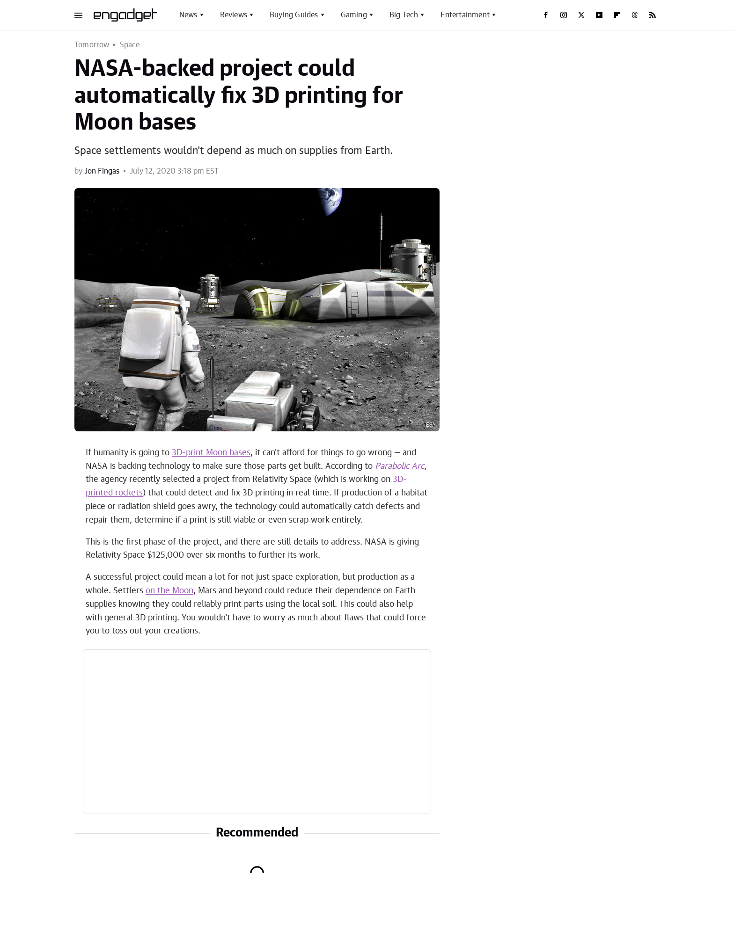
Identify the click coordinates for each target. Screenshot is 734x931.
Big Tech (403, 15)
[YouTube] (599, 15)
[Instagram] (564, 15)
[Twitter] (581, 15)
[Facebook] (546, 15)
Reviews (233, 15)
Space (130, 45)
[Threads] (635, 15)
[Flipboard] (617, 15)
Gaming (354, 15)
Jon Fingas (101, 171)
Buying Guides (294, 15)
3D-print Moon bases (211, 453)
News (188, 15)
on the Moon (169, 591)
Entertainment (465, 15)
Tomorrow (92, 45)
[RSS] (653, 15)
